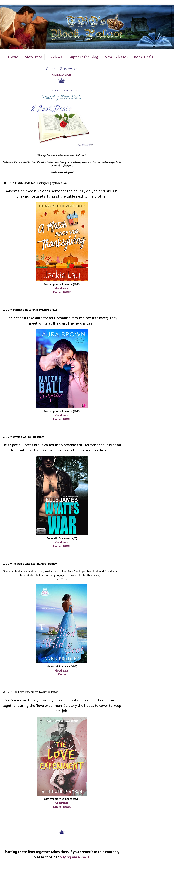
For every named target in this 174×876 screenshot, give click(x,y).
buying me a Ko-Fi (74, 857)
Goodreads (61, 288)
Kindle (57, 292)
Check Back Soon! (61, 74)
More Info (33, 57)
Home (13, 57)
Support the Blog (83, 57)
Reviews (55, 57)
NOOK (67, 292)
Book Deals (143, 57)
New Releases (116, 57)
